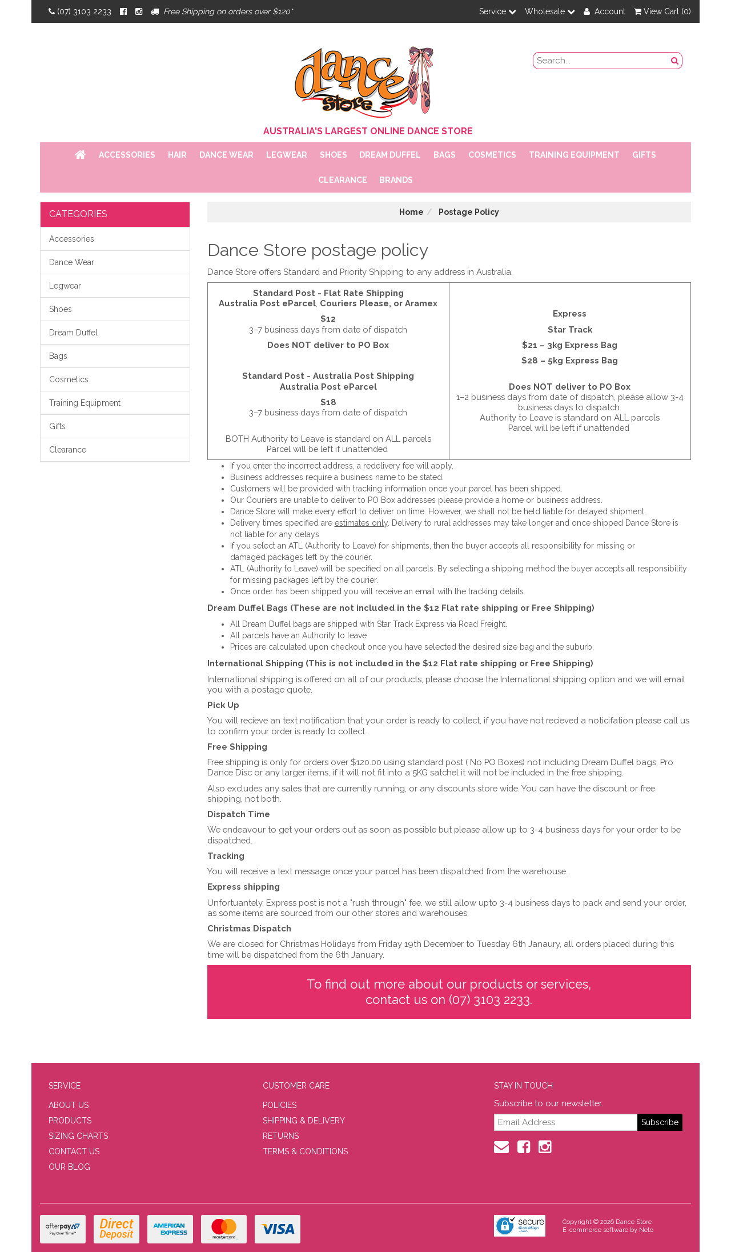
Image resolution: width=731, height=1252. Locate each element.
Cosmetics (492, 154)
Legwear (286, 154)
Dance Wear (226, 154)
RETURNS (281, 1136)
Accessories (127, 154)
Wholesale (550, 11)
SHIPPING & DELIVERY (304, 1120)
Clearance (342, 180)
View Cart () (662, 11)
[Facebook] (123, 11)
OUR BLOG (69, 1166)
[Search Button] (675, 60)
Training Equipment (574, 154)
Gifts (644, 154)
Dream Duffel (390, 154)
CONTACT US (74, 1151)
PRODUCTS (70, 1120)
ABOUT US (69, 1105)
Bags (444, 154)
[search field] (601, 60)
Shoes (333, 154)
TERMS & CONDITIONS (305, 1151)
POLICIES (279, 1105)
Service (497, 11)
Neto (646, 1230)
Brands (396, 180)
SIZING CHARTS (78, 1136)
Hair (177, 154)
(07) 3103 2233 (80, 11)
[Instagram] (138, 11)
